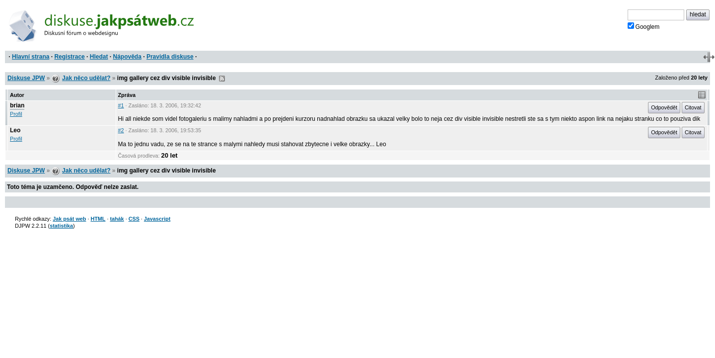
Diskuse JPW (26, 78)
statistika (61, 226)
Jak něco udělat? (86, 78)
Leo (15, 130)
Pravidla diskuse (170, 56)
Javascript (157, 219)
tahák (117, 219)
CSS (134, 219)
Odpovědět (664, 107)
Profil (16, 114)
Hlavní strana (30, 56)
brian (17, 105)
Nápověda (127, 56)
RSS (222, 79)
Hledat (99, 56)
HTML (97, 219)
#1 (121, 105)
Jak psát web (69, 219)
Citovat (693, 107)
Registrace (69, 56)
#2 (121, 130)
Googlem (644, 26)
